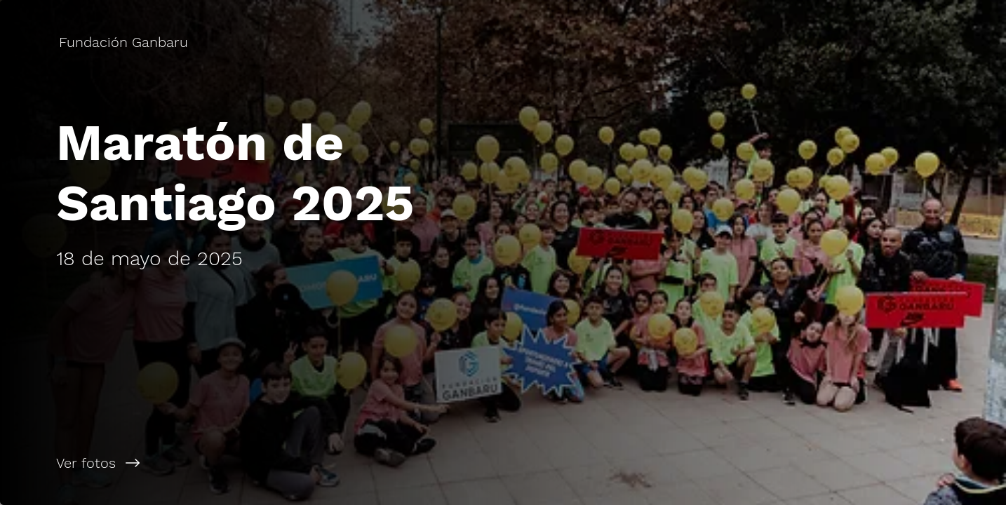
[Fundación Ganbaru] (125, 42)
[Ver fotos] (251, 463)
